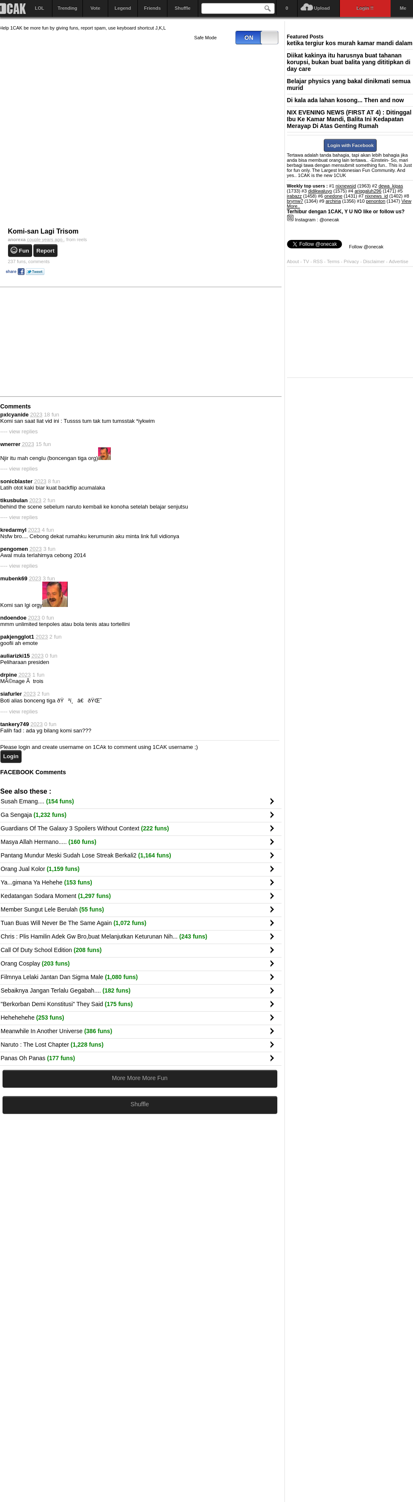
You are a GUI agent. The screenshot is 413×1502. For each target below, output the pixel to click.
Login (11, 756)
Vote (95, 8)
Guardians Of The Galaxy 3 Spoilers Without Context (85, 828)
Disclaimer (374, 261)
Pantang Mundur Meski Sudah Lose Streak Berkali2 (86, 855)
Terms (334, 261)
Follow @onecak (366, 246)
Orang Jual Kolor (40, 868)
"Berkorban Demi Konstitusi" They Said (67, 1004)
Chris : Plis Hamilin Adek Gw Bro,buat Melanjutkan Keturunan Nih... (104, 936)
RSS (318, 261)
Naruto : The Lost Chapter (52, 1044)
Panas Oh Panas (38, 1058)
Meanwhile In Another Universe (56, 1031)
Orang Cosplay (35, 963)
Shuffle (182, 8)
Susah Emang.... (37, 801)
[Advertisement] (216, 341)
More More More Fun (139, 1078)
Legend (123, 8)
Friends (152, 8)
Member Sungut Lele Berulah (52, 909)
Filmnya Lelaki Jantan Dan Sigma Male (69, 977)
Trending (67, 8)
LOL (39, 8)
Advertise (398, 261)
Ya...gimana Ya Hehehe (46, 882)
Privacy (352, 261)
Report (45, 251)
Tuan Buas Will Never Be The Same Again (74, 923)
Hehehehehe (32, 1017)
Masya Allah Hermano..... (48, 841)
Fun (24, 251)
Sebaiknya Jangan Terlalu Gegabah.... (66, 990)
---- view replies (19, 431)
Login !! (364, 8)
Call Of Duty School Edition (51, 950)
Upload (322, 8)
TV (306, 261)
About (293, 261)
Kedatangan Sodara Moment (56, 895)
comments (29, 261)
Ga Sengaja (34, 814)
